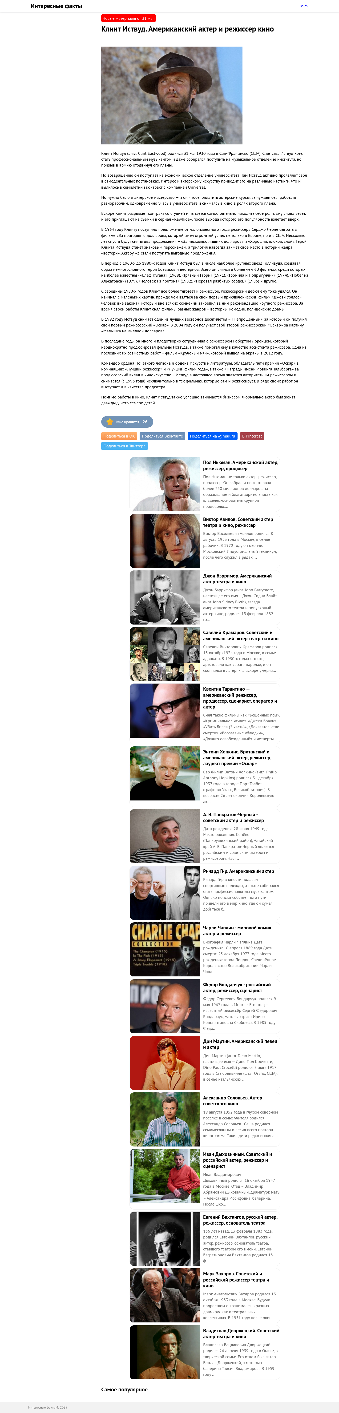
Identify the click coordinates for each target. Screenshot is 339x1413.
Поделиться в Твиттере (124, 446)
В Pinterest (252, 436)
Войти (304, 6)
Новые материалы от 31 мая (128, 18)
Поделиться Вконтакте (162, 436)
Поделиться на (212, 436)
